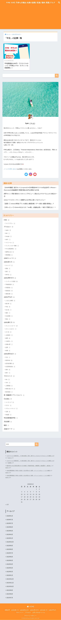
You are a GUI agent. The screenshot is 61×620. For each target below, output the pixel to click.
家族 (7, 268)
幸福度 (8, 415)
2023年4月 (10, 534)
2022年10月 (10, 542)
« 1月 (7, 504)
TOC (8, 383)
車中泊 (8, 275)
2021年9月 (10, 590)
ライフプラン (10, 223)
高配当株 (9, 294)
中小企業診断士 (11, 249)
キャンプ (9, 265)
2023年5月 (10, 530)
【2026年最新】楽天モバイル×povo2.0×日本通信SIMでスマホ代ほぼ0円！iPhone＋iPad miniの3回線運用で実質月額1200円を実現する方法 (30, 189)
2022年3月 (10, 568)
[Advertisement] (30, 17)
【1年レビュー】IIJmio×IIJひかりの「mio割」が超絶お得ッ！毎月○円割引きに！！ (30, 207)
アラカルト (9, 227)
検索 (57, 75)
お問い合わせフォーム (39, 612)
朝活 (6, 425)
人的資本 (9, 335)
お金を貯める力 (10, 354)
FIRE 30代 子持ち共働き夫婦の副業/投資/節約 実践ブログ (30, 2)
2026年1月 (10, 516)
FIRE (7, 220)
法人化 (8, 310)
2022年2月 (10, 571)
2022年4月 (10, 564)
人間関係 (9, 386)
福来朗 (13, 462)
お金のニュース (10, 258)
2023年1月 (10, 538)
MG (7, 379)
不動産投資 (9, 284)
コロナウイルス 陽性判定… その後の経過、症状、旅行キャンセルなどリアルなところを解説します (30, 456)
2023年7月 (10, 523)
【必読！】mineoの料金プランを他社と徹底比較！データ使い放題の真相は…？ (29, 203)
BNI (7, 233)
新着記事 (7, 610)
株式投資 (9, 392)
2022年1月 (10, 575)
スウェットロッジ (11, 408)
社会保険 (9, 316)
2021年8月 (10, 594)
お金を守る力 (9, 297)
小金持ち (9, 341)
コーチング (9, 402)
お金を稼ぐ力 (9, 322)
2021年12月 (10, 579)
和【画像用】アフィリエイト (14, 395)
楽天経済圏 (9, 363)
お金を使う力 (9, 262)
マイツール (9, 242)
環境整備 (9, 255)
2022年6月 (10, 557)
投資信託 (9, 291)
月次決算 (8, 422)
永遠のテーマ (9, 429)
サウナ (8, 405)
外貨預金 (9, 288)
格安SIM (9, 360)
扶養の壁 (9, 344)
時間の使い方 (10, 389)
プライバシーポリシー (30, 615)
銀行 (7, 373)
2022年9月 (10, 545)
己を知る (8, 399)
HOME (30, 607)
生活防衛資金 (10, 367)
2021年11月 (10, 583)
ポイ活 (8, 332)
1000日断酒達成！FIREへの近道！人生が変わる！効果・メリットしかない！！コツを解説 (30, 470)
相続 (7, 313)
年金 (7, 307)
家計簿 (8, 304)
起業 (7, 347)
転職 (7, 350)
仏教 (7, 412)
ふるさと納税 (10, 300)
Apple (8, 230)
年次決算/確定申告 (11, 418)
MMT (8, 239)
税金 (7, 319)
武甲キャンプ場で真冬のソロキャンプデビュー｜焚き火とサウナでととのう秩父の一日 (30, 195)
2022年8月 (10, 549)
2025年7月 (10, 519)
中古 (7, 357)
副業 (7, 338)
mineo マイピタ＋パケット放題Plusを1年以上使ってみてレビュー (25, 199)
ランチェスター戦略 (12, 246)
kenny (13, 457)
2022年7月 (10, 553)
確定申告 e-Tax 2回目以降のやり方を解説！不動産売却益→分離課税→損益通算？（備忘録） (30, 465)
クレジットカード (11, 326)
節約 (7, 370)
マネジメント (9, 376)
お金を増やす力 (10, 278)
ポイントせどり (11, 329)
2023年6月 (10, 527)
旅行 (7, 271)
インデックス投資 (11, 281)
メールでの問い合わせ (10, 168)
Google (8, 236)
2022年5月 (10, 560)
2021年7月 (10, 598)
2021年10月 (10, 586)
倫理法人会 (9, 252)
